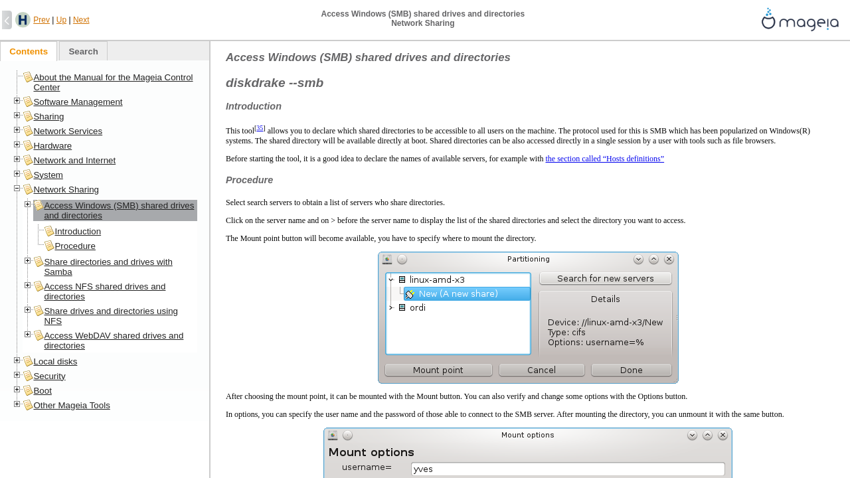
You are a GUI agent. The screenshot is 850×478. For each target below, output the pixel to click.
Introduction (77, 231)
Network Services (67, 131)
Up (61, 20)
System (47, 175)
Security (49, 376)
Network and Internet (74, 160)
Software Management (77, 102)
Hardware (52, 146)
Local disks (55, 361)
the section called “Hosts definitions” (605, 158)
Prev (41, 20)
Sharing (48, 116)
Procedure (75, 246)
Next (81, 20)
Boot (42, 391)
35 (259, 127)
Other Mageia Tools (71, 405)
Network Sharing (66, 190)
